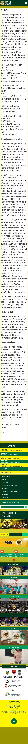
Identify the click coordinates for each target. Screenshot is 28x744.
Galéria (14, 616)
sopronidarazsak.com (20, 712)
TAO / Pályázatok (5, 497)
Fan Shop (14, 630)
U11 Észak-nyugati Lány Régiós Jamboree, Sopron (10, 457)
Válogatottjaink (5, 482)
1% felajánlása (5, 494)
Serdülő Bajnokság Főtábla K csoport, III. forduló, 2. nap (12, 465)
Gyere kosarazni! (14, 598)
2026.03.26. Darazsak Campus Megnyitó (19, 555)
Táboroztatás (4, 488)
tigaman (18, 715)
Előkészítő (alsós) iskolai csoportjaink (9, 485)
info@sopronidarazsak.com (15, 711)
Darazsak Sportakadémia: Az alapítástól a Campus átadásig (6, 556)
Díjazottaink (4, 479)
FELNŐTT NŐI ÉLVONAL (14, 566)
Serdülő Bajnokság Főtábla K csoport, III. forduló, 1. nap (12, 461)
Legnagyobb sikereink (6, 476)
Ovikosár (14, 579)
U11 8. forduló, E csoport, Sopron (7, 469)
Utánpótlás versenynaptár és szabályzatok (10, 491)
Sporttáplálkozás (14, 649)
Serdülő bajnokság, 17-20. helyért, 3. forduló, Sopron (11, 450)
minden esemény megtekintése (6, 472)
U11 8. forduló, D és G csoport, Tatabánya (9, 453)
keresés (26, 507)
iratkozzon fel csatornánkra (14, 560)
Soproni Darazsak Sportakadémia (10, 712)
